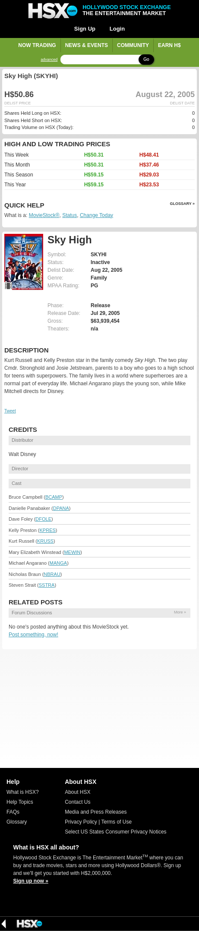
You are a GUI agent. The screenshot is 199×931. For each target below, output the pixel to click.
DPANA (61, 508)
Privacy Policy (81, 822)
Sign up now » (30, 881)
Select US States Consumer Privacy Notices (115, 832)
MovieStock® (44, 215)
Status (69, 215)
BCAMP (53, 497)
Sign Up (84, 28)
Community (133, 45)
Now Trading (37, 45)
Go (146, 59)
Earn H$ (169, 45)
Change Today (96, 215)
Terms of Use (116, 822)
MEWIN (72, 552)
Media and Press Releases (95, 812)
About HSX (77, 792)
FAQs (12, 812)
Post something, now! (33, 635)
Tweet (10, 411)
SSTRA (47, 585)
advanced (49, 60)
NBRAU (52, 574)
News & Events (86, 45)
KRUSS (45, 541)
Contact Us (77, 802)
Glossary (16, 822)
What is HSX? (22, 792)
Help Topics (19, 802)
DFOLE (43, 519)
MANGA (58, 563)
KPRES (48, 530)
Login (117, 28)
